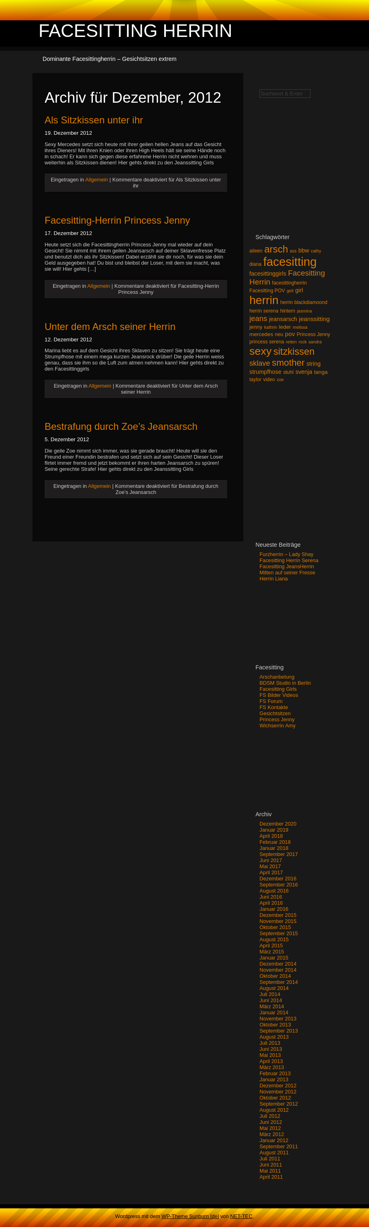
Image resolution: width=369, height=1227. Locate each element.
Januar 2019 (274, 830)
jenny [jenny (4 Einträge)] (255, 327)
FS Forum (271, 701)
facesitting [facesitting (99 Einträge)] (290, 261)
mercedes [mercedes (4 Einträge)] (261, 334)
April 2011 (271, 1177)
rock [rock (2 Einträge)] (302, 341)
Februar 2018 (275, 842)
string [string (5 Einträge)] (314, 363)
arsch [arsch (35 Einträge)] (276, 249)
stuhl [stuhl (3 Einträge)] (288, 372)
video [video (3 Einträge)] (269, 379)
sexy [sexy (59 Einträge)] (260, 351)
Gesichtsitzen (275, 713)
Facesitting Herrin (135, 30)
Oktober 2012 (275, 1098)
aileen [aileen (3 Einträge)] (255, 251)
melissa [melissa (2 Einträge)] (300, 327)
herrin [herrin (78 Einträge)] (264, 300)
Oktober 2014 (275, 976)
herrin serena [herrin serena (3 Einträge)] (263, 311)
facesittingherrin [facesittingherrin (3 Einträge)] (289, 283)
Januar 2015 (274, 958)
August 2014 (274, 988)
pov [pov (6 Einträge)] (290, 333)
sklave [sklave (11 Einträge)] (259, 363)
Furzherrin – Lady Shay (286, 554)
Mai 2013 (270, 1055)
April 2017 (271, 872)
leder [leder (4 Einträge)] (285, 327)
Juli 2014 (270, 994)
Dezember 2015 (278, 915)
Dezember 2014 (278, 964)
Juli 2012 (270, 1116)
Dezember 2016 (278, 879)
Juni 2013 (271, 1049)
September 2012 (279, 1104)
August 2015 (274, 939)
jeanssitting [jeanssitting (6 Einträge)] (314, 318)
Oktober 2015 (275, 927)
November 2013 (278, 1019)
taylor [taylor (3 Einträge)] (255, 379)
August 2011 (274, 1152)
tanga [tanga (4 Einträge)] (320, 372)
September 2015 (279, 933)
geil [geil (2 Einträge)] (290, 290)
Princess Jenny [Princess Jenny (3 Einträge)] (313, 334)
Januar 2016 (274, 909)
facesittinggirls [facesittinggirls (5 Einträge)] (267, 273)
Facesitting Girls (278, 689)
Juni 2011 (271, 1165)
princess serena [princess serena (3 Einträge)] (266, 342)
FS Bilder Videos (279, 695)
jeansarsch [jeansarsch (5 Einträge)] (283, 319)
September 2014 (279, 982)
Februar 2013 (275, 1073)
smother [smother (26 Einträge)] (288, 363)
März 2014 (272, 1006)
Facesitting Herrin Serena (289, 560)
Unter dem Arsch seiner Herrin (110, 326)
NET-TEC (241, 1216)
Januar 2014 (274, 1012)
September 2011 (279, 1146)
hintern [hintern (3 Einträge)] (287, 311)
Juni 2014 (271, 1000)
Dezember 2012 (278, 1086)
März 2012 (272, 1134)
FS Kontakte (274, 707)
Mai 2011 (270, 1171)
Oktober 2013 (275, 1025)
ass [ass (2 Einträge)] (293, 250)
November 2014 (278, 970)
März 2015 (272, 952)
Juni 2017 (271, 860)
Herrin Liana (274, 579)
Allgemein (96, 180)
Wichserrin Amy (278, 725)
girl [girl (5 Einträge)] (299, 290)
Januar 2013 (274, 1079)
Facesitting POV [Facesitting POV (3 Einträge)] (267, 290)
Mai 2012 (270, 1128)
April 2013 (271, 1061)
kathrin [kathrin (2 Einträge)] (270, 327)
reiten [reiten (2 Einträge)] (291, 341)
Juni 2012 (271, 1122)
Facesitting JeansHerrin (287, 566)
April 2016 (271, 903)
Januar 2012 (274, 1140)
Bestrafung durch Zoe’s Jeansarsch (121, 426)
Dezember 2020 (278, 824)
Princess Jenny (277, 719)
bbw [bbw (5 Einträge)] (303, 250)
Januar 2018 (274, 848)
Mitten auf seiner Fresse (287, 572)
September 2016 (279, 885)
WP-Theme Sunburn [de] (190, 1216)
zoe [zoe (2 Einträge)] (280, 379)
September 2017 (279, 854)
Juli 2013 (270, 1043)
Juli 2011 (270, 1159)
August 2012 (274, 1110)
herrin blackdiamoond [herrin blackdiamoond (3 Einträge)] (303, 302)
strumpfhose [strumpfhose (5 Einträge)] (265, 372)
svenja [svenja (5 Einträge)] (303, 372)
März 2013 (272, 1067)
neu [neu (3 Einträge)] (279, 334)
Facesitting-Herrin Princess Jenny (117, 220)
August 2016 (274, 891)
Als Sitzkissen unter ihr (94, 119)
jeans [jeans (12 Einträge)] (258, 318)
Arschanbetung (277, 677)
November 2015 (278, 921)
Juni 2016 (271, 897)
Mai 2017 (270, 866)
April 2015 (271, 945)
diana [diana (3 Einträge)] (255, 264)
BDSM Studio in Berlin (285, 683)
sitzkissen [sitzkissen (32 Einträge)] (294, 351)
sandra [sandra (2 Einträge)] (315, 341)
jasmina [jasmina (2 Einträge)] (304, 310)
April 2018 (271, 836)
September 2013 (279, 1031)
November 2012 (278, 1092)
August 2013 (274, 1037)
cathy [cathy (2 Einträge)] (316, 250)
